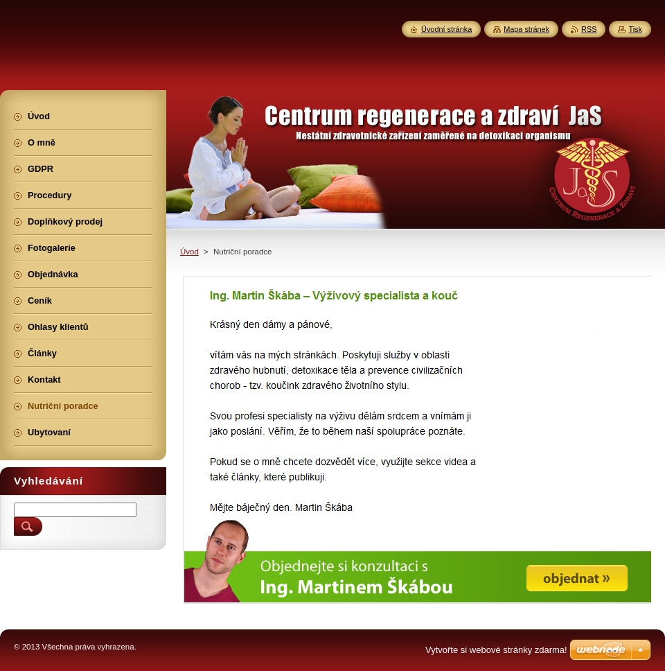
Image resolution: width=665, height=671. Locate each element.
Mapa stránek (526, 29)
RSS (588, 29)
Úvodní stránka (446, 29)
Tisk (635, 29)
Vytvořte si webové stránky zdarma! (496, 650)
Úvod (189, 251)
